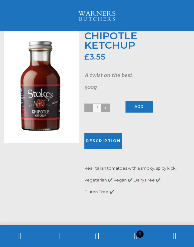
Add (139, 106)
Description (103, 140)
